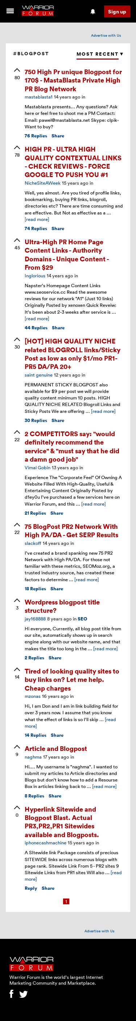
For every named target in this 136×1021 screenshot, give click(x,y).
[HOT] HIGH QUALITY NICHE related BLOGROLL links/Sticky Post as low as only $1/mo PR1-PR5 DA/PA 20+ (72, 353)
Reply (31, 888)
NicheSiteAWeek (43, 183)
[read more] (37, 219)
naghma (33, 756)
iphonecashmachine (45, 842)
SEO (82, 618)
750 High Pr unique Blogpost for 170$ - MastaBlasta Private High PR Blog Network (73, 80)
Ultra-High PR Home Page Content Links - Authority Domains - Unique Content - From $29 (67, 254)
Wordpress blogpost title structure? (62, 606)
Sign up (117, 11)
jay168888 (35, 618)
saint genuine (39, 374)
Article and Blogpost (56, 748)
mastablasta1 (39, 96)
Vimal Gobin (37, 467)
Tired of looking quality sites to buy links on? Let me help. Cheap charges (72, 679)
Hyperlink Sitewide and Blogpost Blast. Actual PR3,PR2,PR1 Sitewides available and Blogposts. (62, 821)
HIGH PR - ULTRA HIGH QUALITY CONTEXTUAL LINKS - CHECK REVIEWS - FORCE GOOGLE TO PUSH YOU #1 (73, 161)
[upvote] (17, 74)
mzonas (33, 696)
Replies (36, 135)
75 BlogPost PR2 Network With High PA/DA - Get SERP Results (71, 530)
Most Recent (98, 54)
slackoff (33, 543)
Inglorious (35, 275)
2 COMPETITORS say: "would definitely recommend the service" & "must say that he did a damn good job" (72, 446)
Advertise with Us (106, 35)
